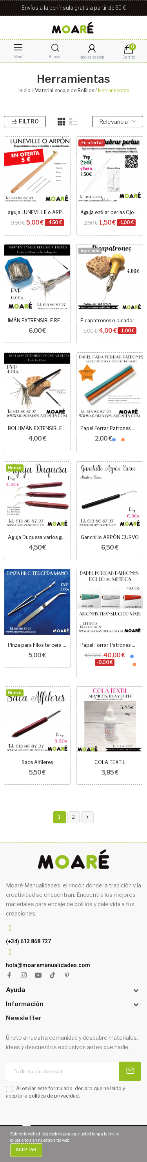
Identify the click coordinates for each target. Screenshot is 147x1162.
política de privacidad (54, 1096)
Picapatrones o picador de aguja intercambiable (110, 320)
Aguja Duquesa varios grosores (37, 537)
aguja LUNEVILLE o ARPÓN (37, 212)
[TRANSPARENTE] (118, 440)
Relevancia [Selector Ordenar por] (117, 121)
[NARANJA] (123, 440)
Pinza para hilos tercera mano (37, 645)
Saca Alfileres (37, 762)
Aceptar (26, 1149)
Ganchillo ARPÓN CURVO (110, 537)
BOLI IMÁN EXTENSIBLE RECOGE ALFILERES (37, 428)
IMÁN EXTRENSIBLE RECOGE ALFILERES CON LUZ (37, 320)
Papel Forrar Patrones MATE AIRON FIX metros (110, 428)
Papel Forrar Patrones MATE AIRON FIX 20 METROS (110, 645)
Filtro (25, 121)
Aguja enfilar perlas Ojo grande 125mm (110, 212)
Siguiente (87, 817)
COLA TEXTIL (109, 762)
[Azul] (114, 440)
